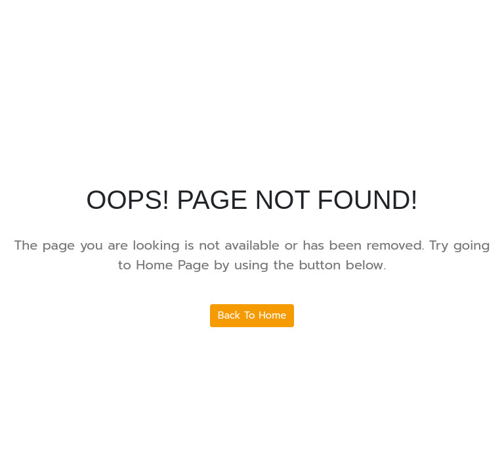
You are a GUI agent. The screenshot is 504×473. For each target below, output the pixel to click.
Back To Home (252, 315)
